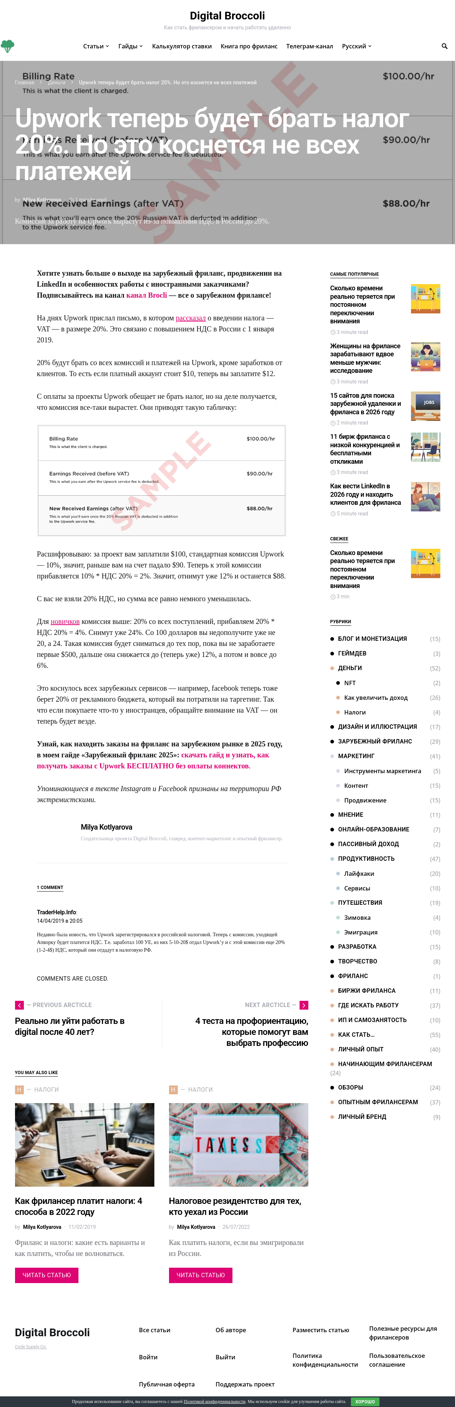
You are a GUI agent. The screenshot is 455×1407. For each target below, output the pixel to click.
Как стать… (352, 1034)
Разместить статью (321, 1330)
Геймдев (348, 653)
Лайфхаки (355, 874)
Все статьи (154, 1330)
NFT (346, 683)
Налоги (351, 712)
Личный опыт (357, 1049)
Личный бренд (358, 1116)
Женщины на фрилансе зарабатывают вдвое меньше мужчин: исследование (365, 358)
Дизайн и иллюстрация (373, 726)
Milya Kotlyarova (42, 200)
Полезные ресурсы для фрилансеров (403, 1333)
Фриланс (349, 976)
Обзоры (346, 1087)
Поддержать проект (245, 1384)
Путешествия (356, 902)
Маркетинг (352, 756)
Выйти (225, 1357)
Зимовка (353, 918)
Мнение (346, 814)
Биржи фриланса (363, 990)
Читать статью (47, 1275)
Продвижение (361, 800)
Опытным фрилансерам (374, 1102)
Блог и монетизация (368, 638)
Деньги (57, 82)
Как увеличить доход (372, 698)
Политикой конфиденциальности (214, 1401)
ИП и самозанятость (368, 1020)
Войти (148, 1357)
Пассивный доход (364, 844)
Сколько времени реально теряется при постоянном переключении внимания (362, 304)
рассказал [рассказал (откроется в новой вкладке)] (191, 318)
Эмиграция (357, 932)
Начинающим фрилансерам (381, 1064)
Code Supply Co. (31, 1346)
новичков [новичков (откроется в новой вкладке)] (65, 621)
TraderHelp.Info (56, 912)
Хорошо (365, 1401)
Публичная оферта (167, 1384)
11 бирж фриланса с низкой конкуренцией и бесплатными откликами (365, 449)
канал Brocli (146, 295)
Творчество (354, 961)
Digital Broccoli (227, 15)
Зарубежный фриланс (371, 741)
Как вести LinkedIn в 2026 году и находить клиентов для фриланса (365, 494)
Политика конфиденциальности (325, 1360)
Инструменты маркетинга (378, 771)
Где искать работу (364, 1005)
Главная (24, 82)
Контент (352, 786)
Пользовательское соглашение (397, 1360)
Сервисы (353, 888)
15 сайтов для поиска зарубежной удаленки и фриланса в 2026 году (365, 404)
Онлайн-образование (370, 829)
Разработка (353, 946)
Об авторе (231, 1330)
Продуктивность (362, 858)
